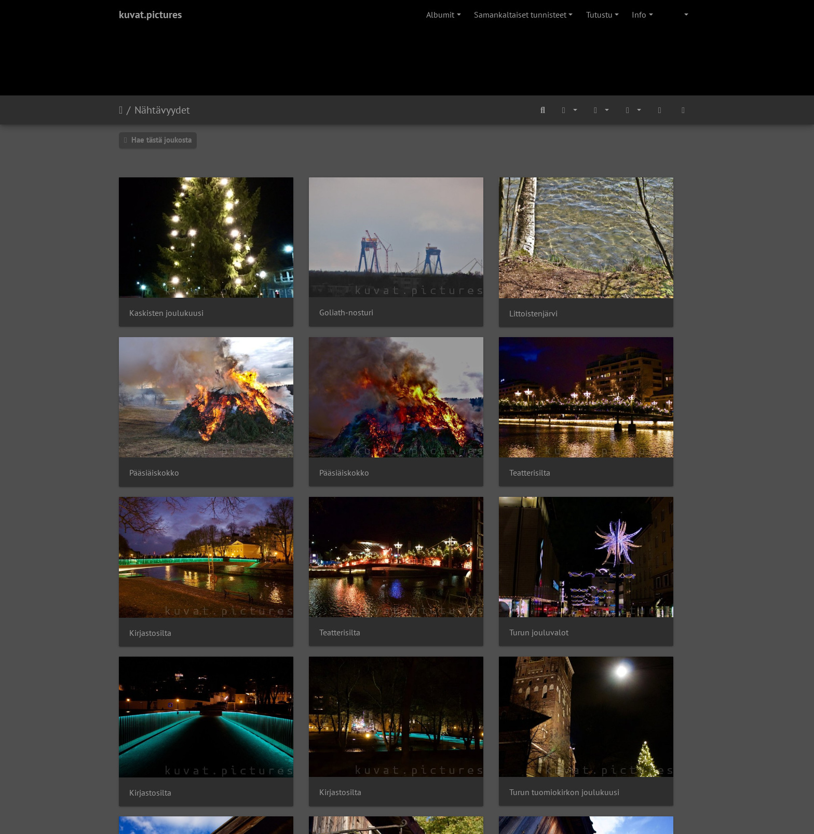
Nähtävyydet (162, 110)
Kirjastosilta (446, 415)
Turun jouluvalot (158, 545)
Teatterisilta (297, 415)
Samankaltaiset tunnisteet (520, 14)
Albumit (440, 14)
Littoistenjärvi (449, 284)
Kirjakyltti (442, 677)
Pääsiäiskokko (598, 284)
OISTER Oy (289, 790)
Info (639, 14)
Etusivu (121, 110)
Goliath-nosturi (304, 284)
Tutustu (599, 14)
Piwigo (428, 769)
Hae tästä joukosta (158, 140)
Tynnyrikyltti (298, 676)
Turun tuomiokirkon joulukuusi (628, 545)
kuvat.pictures (150, 14)
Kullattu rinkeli (156, 676)
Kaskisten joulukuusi (166, 284)
